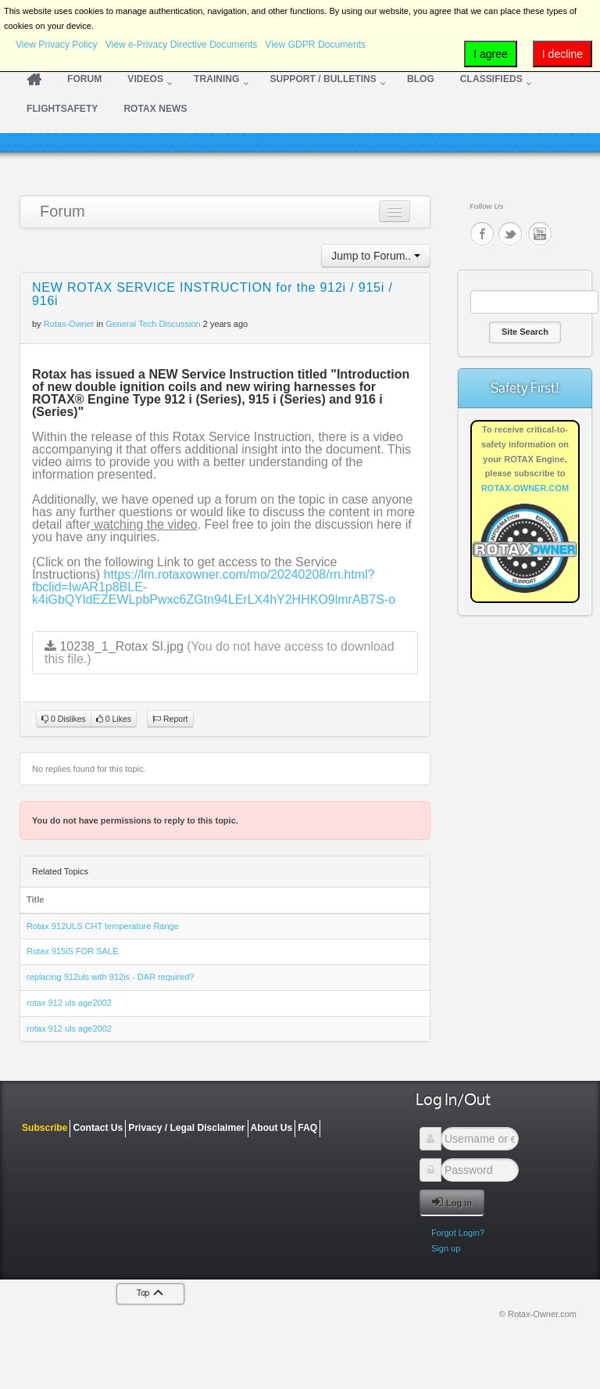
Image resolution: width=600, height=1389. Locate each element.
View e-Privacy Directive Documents (181, 44)
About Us (272, 1127)
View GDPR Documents (315, 44)
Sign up (445, 1248)
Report (170, 719)
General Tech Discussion (152, 323)
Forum (62, 211)
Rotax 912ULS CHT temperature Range (103, 926)
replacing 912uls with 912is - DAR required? (111, 977)
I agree (490, 54)
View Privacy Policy (57, 44)
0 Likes (113, 719)
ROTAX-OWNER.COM (525, 488)
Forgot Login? (457, 1232)
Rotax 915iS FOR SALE (72, 951)
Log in (452, 1201)
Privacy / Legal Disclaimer (186, 1127)
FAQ (307, 1127)
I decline (562, 54)
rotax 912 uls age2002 (69, 1002)
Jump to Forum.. (375, 255)
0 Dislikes (63, 719)
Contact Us (98, 1127)
